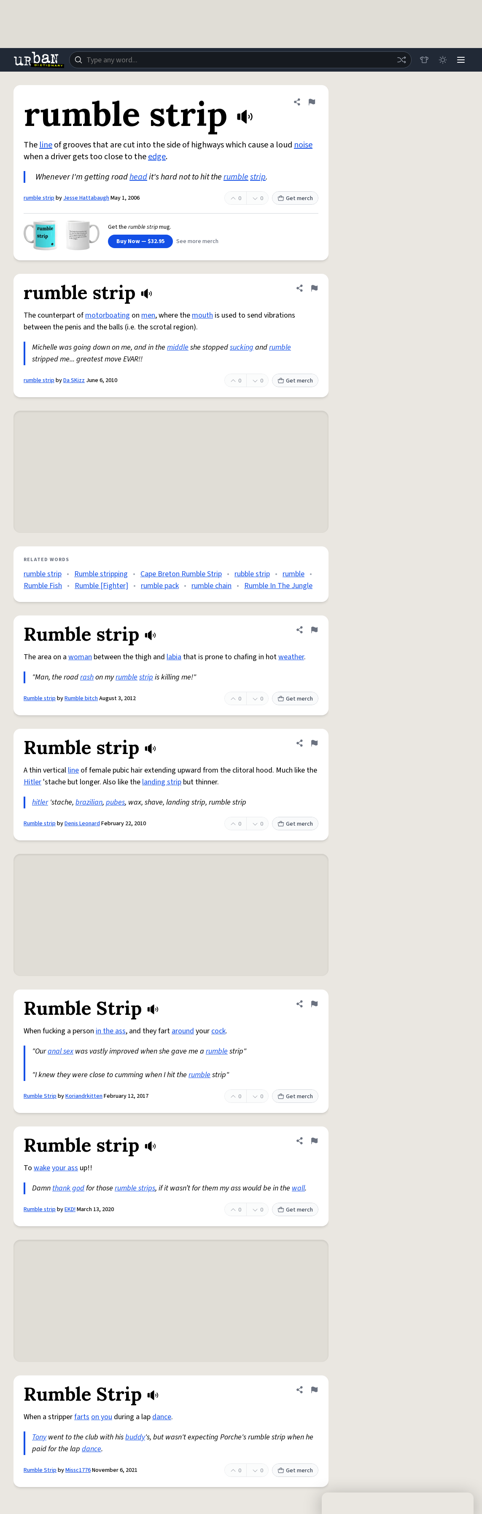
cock (218, 1031)
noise (303, 145)
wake (42, 1168)
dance (161, 1417)
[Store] (423, 59)
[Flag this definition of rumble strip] (311, 102)
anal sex (60, 1051)
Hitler (32, 782)
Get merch (295, 198)
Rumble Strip (40, 1096)
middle (177, 347)
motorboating (107, 315)
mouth (202, 315)
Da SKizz (74, 380)
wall (298, 1188)
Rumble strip (40, 698)
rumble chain (211, 585)
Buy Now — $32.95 (140, 241)
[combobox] (240, 59)
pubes (115, 802)
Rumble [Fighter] (101, 585)
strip (258, 177)
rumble (235, 177)
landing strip (161, 782)
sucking (241, 347)
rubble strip (252, 574)
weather (291, 657)
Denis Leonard (82, 823)
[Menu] (461, 59)
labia (174, 657)
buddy (135, 1437)
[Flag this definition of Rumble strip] (314, 630)
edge (157, 157)
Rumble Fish (43, 585)
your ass (65, 1168)
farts (81, 1417)
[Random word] (401, 60)
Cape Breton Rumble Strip (181, 574)
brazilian (88, 802)
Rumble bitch (81, 698)
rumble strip (39, 198)
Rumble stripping (101, 574)
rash (87, 677)
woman (80, 657)
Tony (39, 1437)
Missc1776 (78, 1470)
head (138, 177)
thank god (68, 1188)
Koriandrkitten (83, 1096)
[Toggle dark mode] (442, 59)
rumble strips (135, 1188)
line (45, 145)
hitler (40, 802)
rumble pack (160, 585)
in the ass (111, 1031)
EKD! (70, 1209)
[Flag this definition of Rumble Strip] (314, 1004)
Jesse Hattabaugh (86, 198)
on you (101, 1417)
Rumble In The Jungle (278, 585)
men (148, 315)
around (183, 1031)
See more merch (197, 241)
